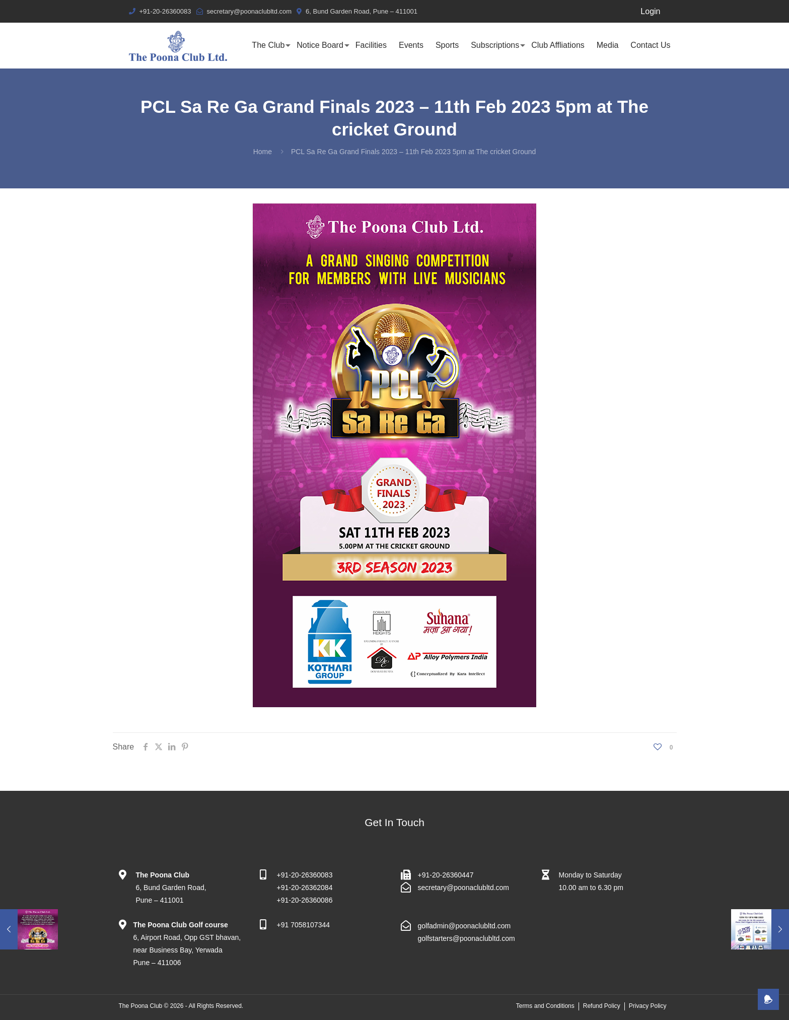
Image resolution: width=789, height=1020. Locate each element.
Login (650, 11)
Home (262, 152)
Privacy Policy (648, 1005)
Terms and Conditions (545, 1005)
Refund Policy (601, 1005)
